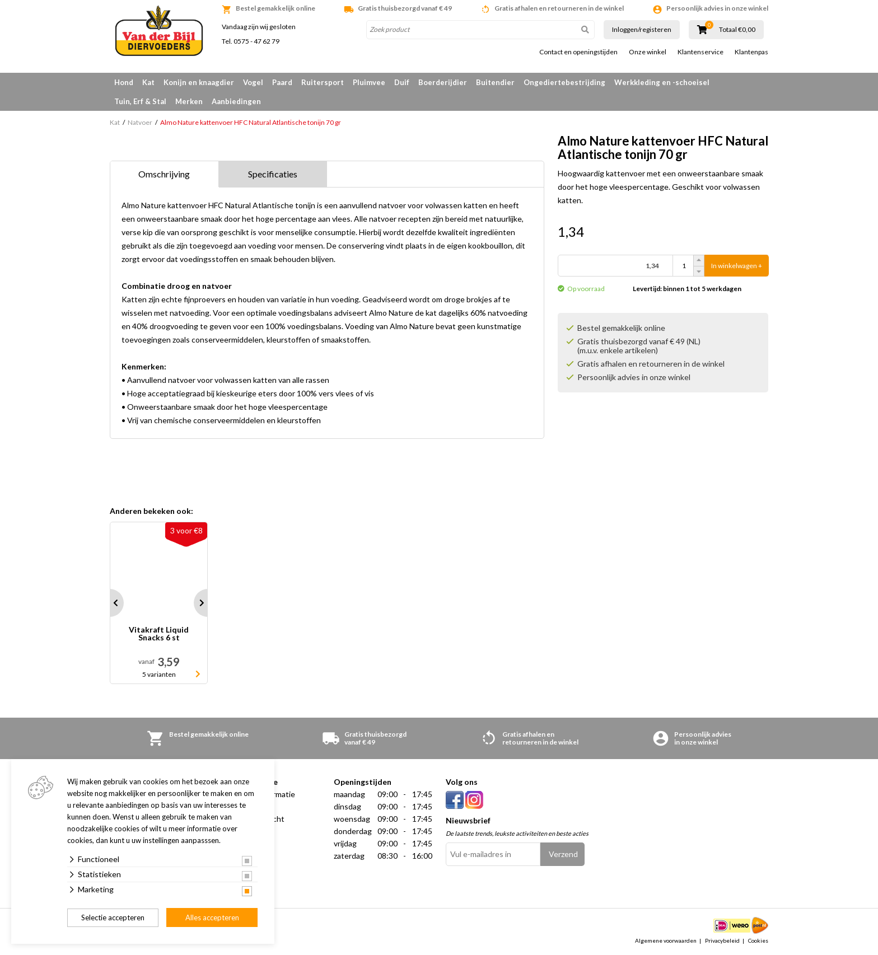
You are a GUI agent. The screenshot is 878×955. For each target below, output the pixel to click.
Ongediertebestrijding (564, 82)
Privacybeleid (722, 940)
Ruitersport (322, 82)
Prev (110, 603)
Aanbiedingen (236, 101)
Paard (282, 82)
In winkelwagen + (736, 265)
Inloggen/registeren (641, 29)
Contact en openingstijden (578, 52)
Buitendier (495, 82)
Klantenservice (700, 52)
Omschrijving (164, 173)
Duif (401, 82)
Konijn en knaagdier (199, 82)
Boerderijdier (442, 82)
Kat (148, 82)
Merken (189, 101)
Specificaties (272, 173)
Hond (123, 82)
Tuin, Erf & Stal (140, 101)
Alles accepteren (212, 917)
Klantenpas (751, 52)
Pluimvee (369, 82)
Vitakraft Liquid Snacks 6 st (159, 634)
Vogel (253, 82)
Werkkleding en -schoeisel (661, 82)
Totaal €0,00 (737, 29)
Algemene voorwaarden (666, 940)
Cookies (758, 940)
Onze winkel (647, 52)
